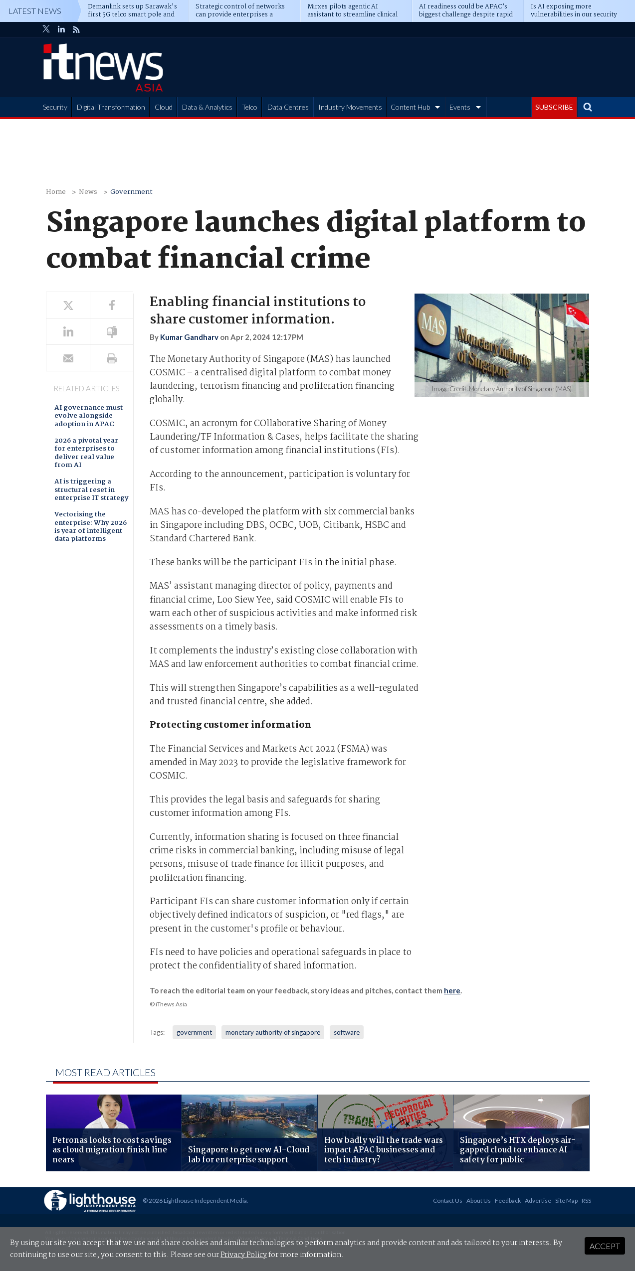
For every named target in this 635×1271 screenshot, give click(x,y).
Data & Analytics (207, 107)
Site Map (566, 1200)
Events (459, 107)
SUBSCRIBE (554, 107)
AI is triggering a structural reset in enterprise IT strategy (91, 490)
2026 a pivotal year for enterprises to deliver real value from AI (86, 454)
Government (131, 192)
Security (55, 107)
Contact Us (447, 1200)
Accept (605, 1246)
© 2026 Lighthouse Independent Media (195, 1200)
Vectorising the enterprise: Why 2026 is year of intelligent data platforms (90, 527)
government (194, 1032)
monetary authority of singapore (272, 1032)
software (347, 1032)
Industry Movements (350, 107)
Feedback (508, 1200)
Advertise (538, 1200)
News (88, 192)
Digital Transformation (111, 107)
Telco (249, 107)
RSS (586, 1200)
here (452, 990)
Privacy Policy (243, 1255)
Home (56, 192)
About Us (478, 1200)
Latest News (34, 10)
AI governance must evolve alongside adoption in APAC (88, 417)
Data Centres (288, 107)
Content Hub (410, 107)
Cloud (164, 107)
